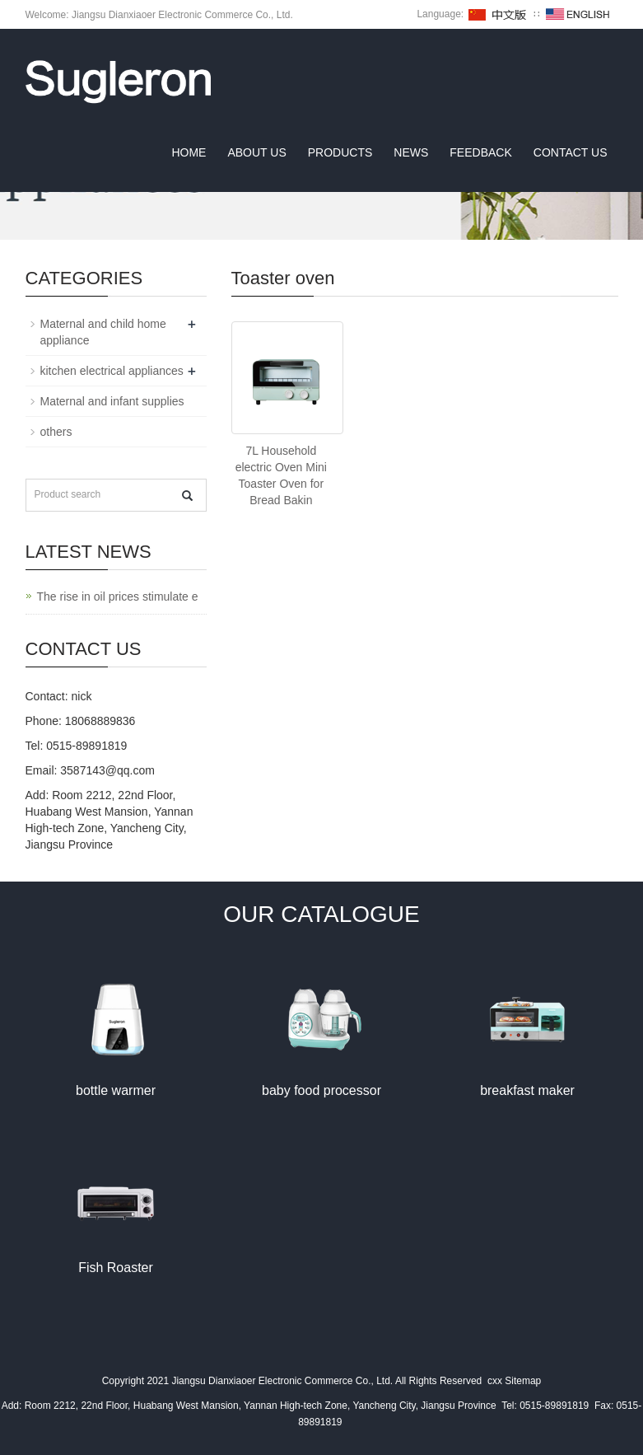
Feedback (480, 152)
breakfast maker (527, 1090)
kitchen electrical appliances (112, 370)
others (56, 431)
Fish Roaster (115, 1268)
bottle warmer (116, 1090)
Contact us (571, 152)
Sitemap (523, 1381)
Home (188, 152)
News (411, 152)
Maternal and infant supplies (112, 401)
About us (256, 152)
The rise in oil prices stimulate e (117, 596)
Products (340, 152)
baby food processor (321, 1090)
